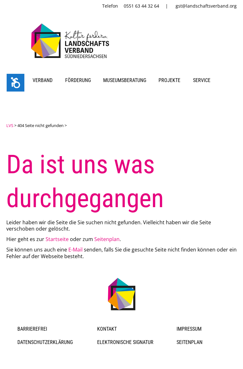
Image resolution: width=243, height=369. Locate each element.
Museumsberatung (124, 80)
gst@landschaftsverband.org (206, 6)
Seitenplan (107, 239)
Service (201, 80)
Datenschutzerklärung (45, 342)
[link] (71, 59)
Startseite (57, 239)
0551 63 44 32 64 (141, 6)
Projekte (169, 80)
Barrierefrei (32, 329)
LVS (9, 125)
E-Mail (75, 249)
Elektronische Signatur (125, 342)
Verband (43, 80)
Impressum (189, 329)
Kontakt (107, 329)
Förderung (78, 80)
